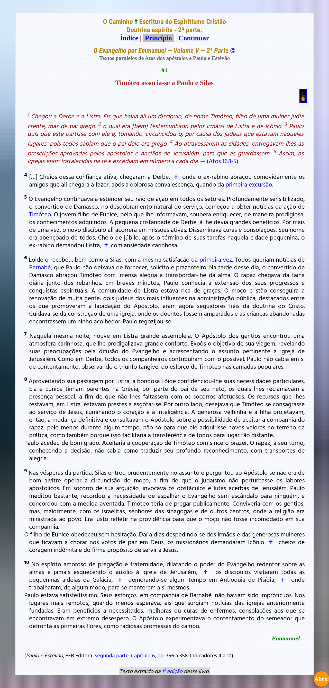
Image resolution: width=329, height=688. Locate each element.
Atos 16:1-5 (222, 160)
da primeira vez (211, 259)
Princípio (158, 38)
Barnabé (40, 267)
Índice (129, 38)
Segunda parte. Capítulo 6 (124, 655)
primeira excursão (248, 184)
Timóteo (40, 214)
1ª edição (172, 671)
